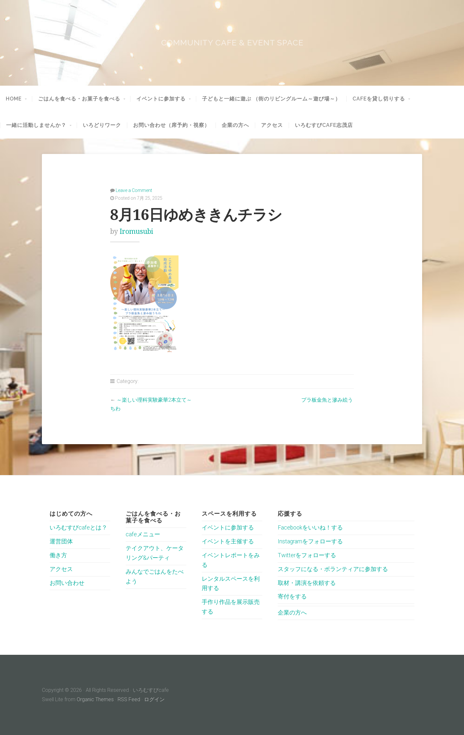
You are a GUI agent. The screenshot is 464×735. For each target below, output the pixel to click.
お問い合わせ (67, 583)
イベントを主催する (228, 541)
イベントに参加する (161, 99)
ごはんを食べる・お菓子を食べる (79, 99)
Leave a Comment (134, 190)
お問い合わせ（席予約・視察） (171, 125)
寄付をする (292, 596)
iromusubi (136, 231)
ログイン (154, 699)
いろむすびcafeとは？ (78, 527)
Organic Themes (95, 699)
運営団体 (61, 541)
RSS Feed (129, 699)
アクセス (272, 125)
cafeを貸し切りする (379, 99)
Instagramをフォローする (310, 541)
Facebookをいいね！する (310, 527)
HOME (14, 99)
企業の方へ (235, 125)
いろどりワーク (102, 125)
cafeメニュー (143, 534)
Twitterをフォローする (307, 555)
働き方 (58, 555)
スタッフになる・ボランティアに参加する (333, 569)
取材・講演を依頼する (307, 583)
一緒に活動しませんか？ (36, 125)
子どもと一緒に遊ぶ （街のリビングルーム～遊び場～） (271, 99)
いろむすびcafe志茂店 (324, 125)
